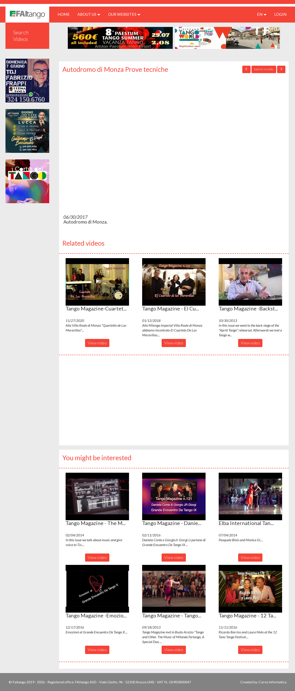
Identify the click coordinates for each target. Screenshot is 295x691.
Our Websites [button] (124, 14)
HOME (65, 14)
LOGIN (280, 14)
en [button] (262, 14)
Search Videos (21, 35)
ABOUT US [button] (88, 14)
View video (97, 342)
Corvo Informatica (272, 682)
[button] (97, 282)
